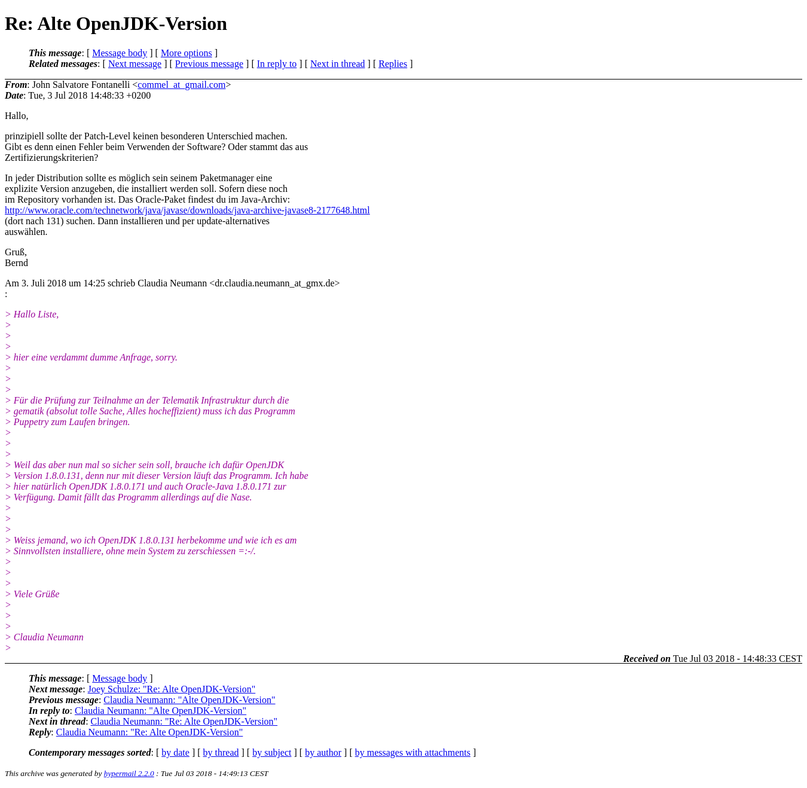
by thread (221, 752)
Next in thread (337, 64)
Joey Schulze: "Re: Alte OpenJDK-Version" (172, 689)
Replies (392, 64)
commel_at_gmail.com (181, 85)
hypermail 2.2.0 (129, 773)
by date (175, 752)
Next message (134, 64)
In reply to (277, 64)
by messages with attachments (412, 752)
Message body (119, 53)
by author (323, 752)
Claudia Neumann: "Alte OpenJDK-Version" (189, 700)
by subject (271, 752)
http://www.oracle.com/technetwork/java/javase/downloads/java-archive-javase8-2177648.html (187, 210)
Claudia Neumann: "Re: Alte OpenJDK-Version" (184, 721)
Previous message (209, 64)
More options (186, 53)
